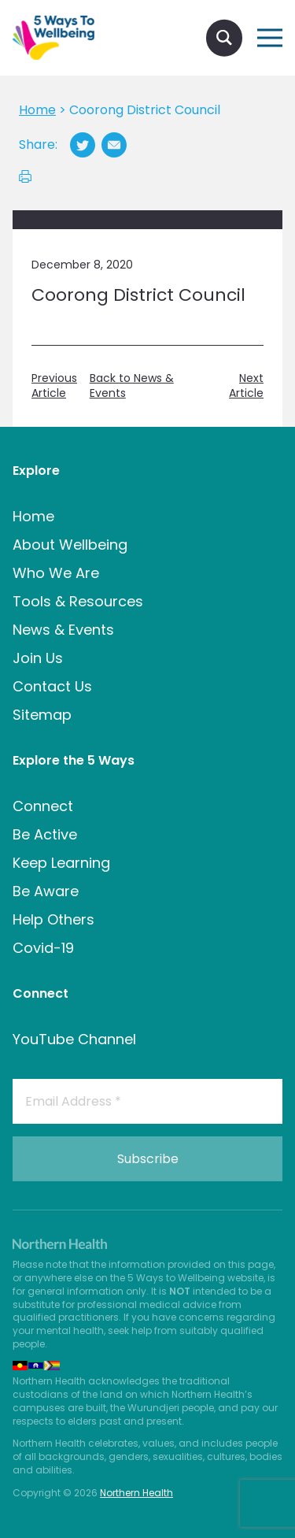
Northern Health (136, 1492)
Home (33, 516)
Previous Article (54, 386)
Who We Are (56, 573)
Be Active (45, 834)
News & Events (63, 629)
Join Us (38, 658)
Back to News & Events (132, 386)
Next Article (246, 386)
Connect (43, 806)
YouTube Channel (74, 1039)
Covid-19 (43, 948)
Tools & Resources (78, 601)
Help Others (53, 919)
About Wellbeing (70, 544)
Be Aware (46, 891)
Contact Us (52, 686)
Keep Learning (61, 863)
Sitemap (42, 715)
